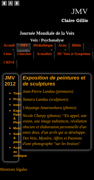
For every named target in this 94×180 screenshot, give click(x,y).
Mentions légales (13, 169)
